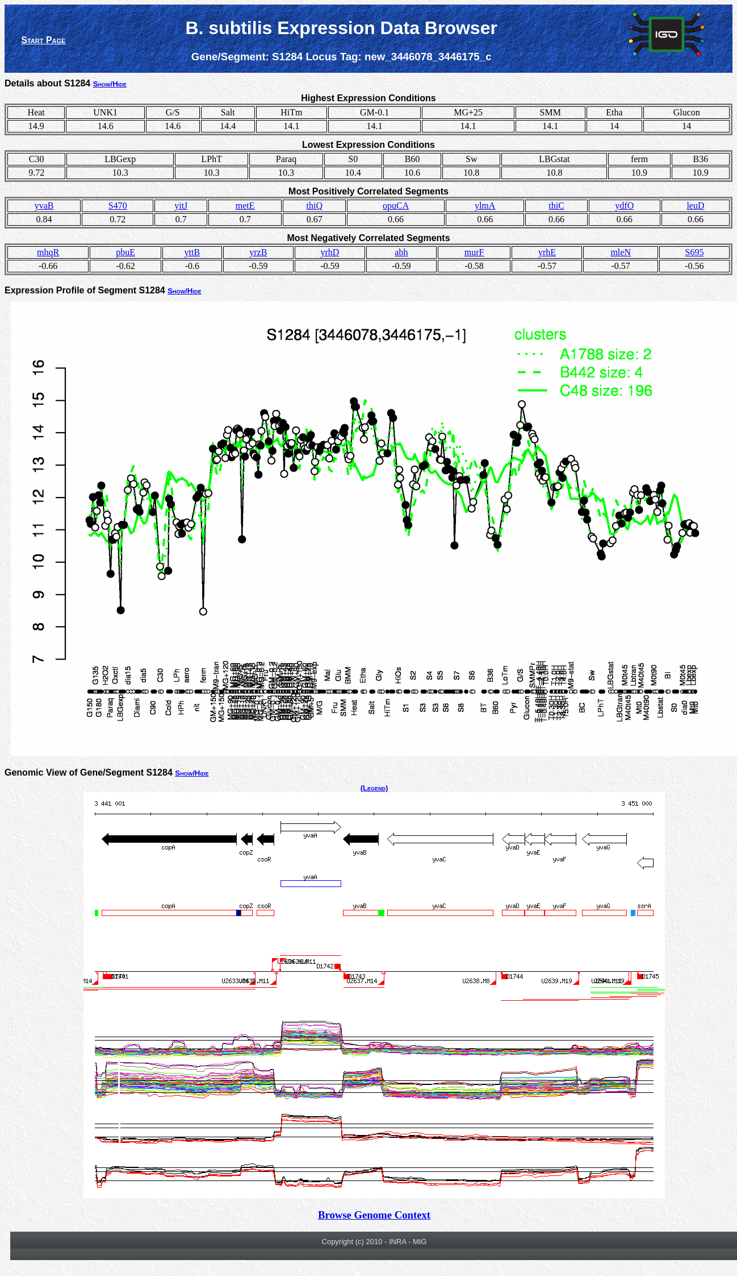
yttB (192, 252)
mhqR (48, 252)
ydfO (624, 205)
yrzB (258, 252)
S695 (694, 252)
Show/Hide (110, 84)
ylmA (485, 205)
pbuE (125, 252)
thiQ (315, 205)
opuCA (396, 205)
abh (401, 252)
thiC (556, 205)
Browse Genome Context (374, 1215)
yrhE (547, 252)
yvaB (44, 205)
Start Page (43, 40)
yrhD (329, 252)
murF (474, 252)
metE (245, 205)
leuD (695, 205)
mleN (620, 252)
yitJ (180, 205)
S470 (117, 205)
